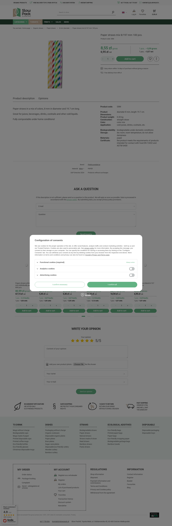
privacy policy (89, 248)
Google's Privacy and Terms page (97, 255)
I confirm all (112, 285)
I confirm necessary (59, 285)
